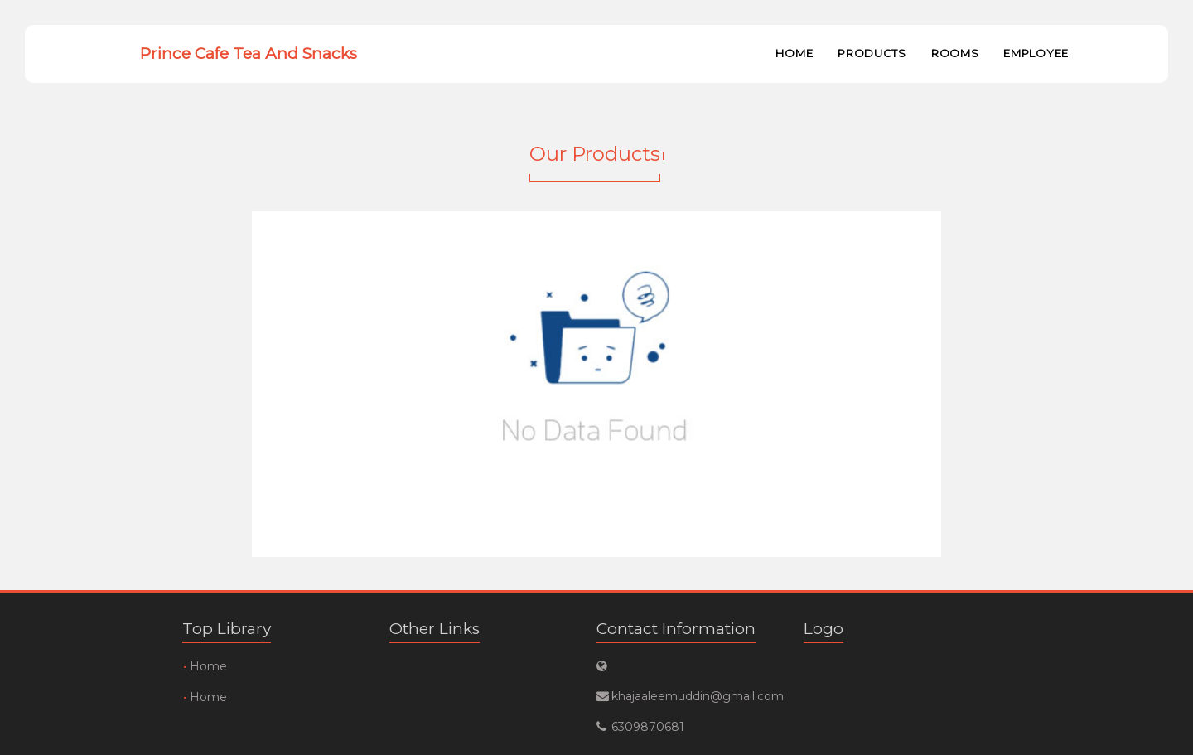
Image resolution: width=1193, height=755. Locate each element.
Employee (1036, 53)
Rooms (955, 53)
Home (794, 53)
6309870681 (647, 726)
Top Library (226, 628)
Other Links (434, 628)
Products (872, 53)
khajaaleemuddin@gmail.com (687, 696)
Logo (823, 628)
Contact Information (676, 628)
